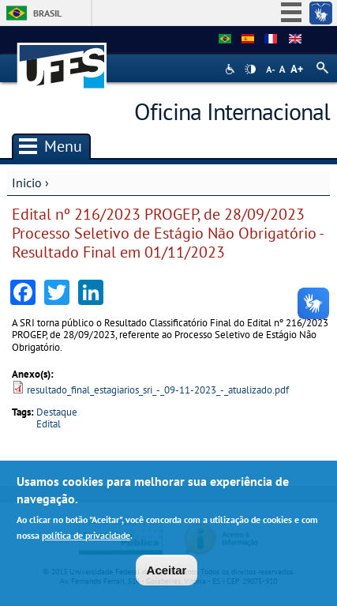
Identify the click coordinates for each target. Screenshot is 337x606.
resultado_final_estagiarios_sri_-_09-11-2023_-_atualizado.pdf (158, 390)
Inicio (27, 182)
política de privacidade (86, 537)
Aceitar (167, 571)
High (250, 69)
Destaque (56, 412)
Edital (48, 424)
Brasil (47, 13)
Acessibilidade (232, 69)
